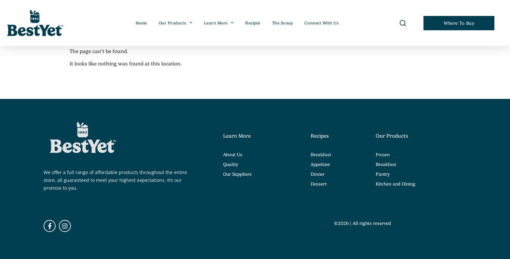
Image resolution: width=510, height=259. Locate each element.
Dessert (319, 183)
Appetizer (320, 164)
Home (141, 23)
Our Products (176, 23)
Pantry (383, 174)
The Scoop (282, 23)
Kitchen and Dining (395, 183)
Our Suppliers (237, 174)
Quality (230, 164)
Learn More (219, 23)
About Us (232, 154)
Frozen (383, 154)
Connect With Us (321, 23)
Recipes (253, 23)
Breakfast (321, 154)
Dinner (318, 174)
